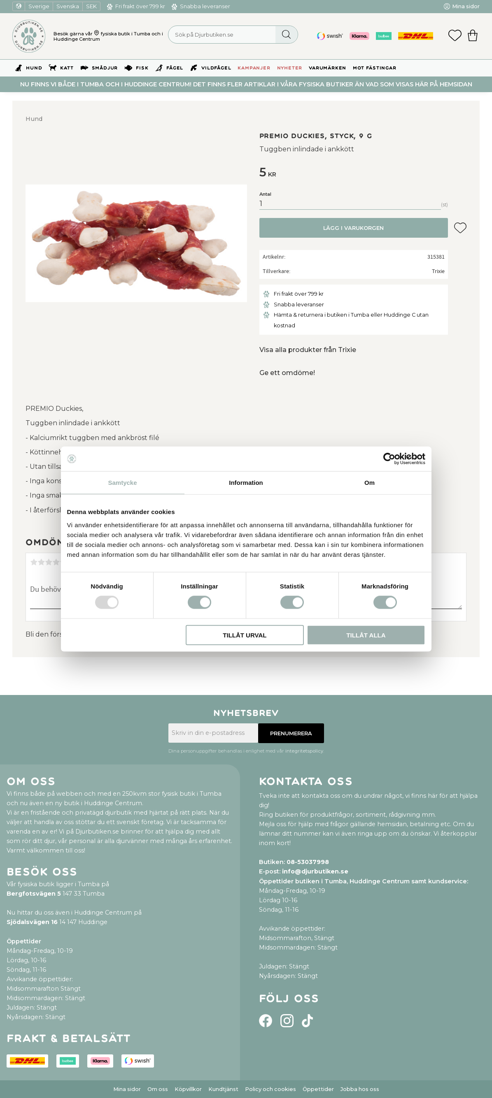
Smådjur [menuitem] (105, 68)
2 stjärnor (41, 562)
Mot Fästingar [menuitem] (374, 68)
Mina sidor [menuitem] (466, 6)
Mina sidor (127, 1089)
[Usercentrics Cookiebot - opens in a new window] (389, 459)
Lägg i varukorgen (353, 228)
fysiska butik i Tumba (125, 34)
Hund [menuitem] (34, 68)
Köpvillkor (188, 1089)
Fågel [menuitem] (174, 68)
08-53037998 (308, 862)
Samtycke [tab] (122, 482)
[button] (455, 36)
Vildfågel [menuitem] (216, 68)
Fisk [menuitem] (142, 68)
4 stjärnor (56, 562)
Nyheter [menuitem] (290, 68)
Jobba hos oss (359, 1089)
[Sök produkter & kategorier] (233, 34)
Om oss (157, 1089)
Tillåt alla (365, 634)
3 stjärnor (48, 562)
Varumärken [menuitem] (327, 68)
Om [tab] (369, 482)
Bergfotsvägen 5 (34, 893)
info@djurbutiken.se (315, 871)
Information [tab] (246, 482)
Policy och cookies (270, 1089)
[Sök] (286, 34)
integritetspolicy (304, 751)
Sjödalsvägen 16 (32, 922)
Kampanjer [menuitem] (254, 68)
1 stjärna (33, 562)
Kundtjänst (223, 1089)
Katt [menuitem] (66, 68)
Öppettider (318, 1089)
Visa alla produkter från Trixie (307, 350)
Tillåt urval (244, 634)
